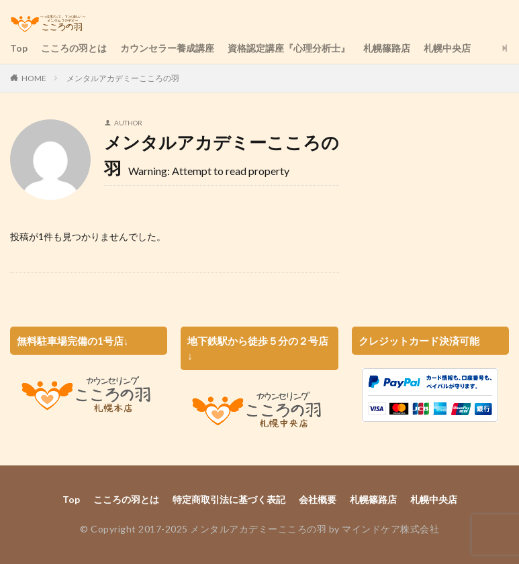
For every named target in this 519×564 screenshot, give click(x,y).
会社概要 (317, 499)
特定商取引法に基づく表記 (229, 499)
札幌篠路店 (386, 48)
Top (19, 48)
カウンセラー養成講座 (167, 48)
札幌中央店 (447, 48)
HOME (33, 78)
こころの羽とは (74, 48)
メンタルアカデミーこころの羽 (122, 78)
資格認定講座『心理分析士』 (289, 48)
